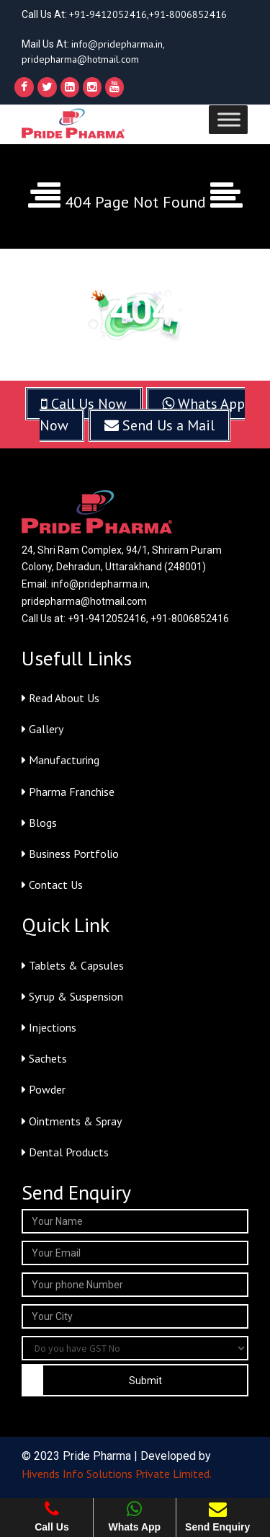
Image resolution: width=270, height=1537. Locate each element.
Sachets (44, 1058)
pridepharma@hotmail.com (80, 59)
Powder (44, 1089)
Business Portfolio (70, 853)
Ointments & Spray (72, 1121)
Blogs (39, 822)
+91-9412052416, (109, 14)
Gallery (42, 729)
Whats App (135, 1516)
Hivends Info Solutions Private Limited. (117, 1473)
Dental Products (65, 1152)
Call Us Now (84, 403)
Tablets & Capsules (73, 965)
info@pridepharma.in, (118, 43)
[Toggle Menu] (228, 119)
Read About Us (60, 698)
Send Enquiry (217, 1516)
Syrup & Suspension (72, 996)
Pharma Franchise (68, 791)
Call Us (51, 1516)
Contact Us (52, 884)
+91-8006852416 (188, 14)
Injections (49, 1027)
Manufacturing (60, 760)
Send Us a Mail (159, 425)
